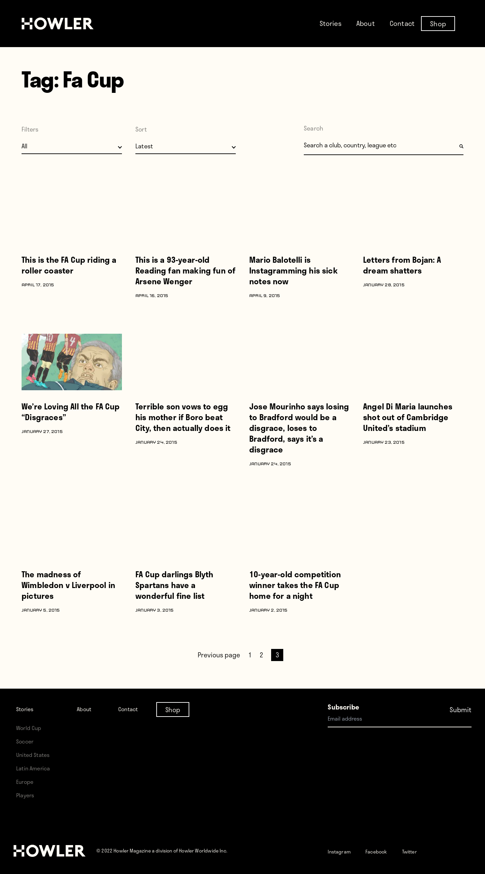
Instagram (343, 851)
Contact (402, 23)
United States (35, 754)
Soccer (26, 741)
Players (27, 795)
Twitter (427, 851)
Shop (438, 23)
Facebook (387, 851)
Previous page (219, 655)
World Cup (31, 727)
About (365, 23)
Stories (331, 23)
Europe (26, 781)
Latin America (36, 768)
